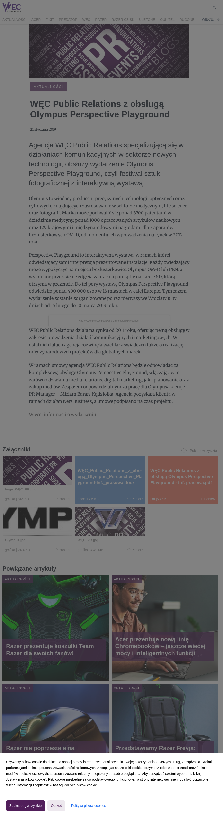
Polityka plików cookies (88, 806)
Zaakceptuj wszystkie (25, 806)
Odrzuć (56, 806)
